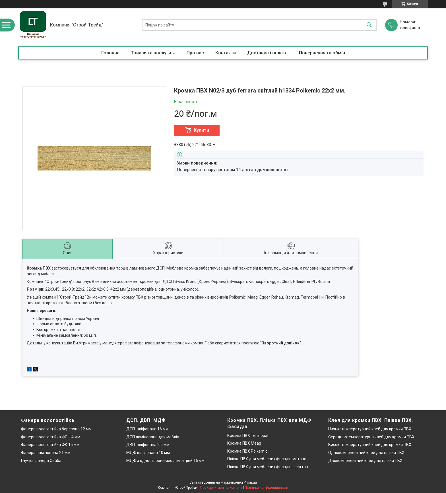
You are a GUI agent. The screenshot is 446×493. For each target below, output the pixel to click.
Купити (201, 130)
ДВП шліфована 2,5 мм (147, 444)
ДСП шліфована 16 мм (147, 429)
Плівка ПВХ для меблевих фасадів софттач (267, 467)
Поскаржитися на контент (221, 488)
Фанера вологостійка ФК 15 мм (50, 444)
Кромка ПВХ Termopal (247, 435)
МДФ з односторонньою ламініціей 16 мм (165, 460)
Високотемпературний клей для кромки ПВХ (369, 444)
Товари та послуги (151, 53)
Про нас (195, 53)
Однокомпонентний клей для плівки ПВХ (366, 452)
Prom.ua (250, 482)
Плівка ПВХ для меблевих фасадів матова (266, 459)
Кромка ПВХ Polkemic (247, 451)
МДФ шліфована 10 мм (148, 452)
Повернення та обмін (322, 53)
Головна (110, 53)
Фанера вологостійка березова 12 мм (56, 429)
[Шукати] (369, 25)
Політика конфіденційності (266, 488)
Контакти (225, 53)
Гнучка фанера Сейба (41, 460)
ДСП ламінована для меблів (152, 437)
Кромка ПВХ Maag (244, 443)
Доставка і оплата (267, 53)
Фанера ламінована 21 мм (45, 452)
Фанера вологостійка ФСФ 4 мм (50, 437)
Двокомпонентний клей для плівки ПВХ (365, 460)
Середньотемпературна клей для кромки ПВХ (371, 437)
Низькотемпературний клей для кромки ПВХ (369, 429)
